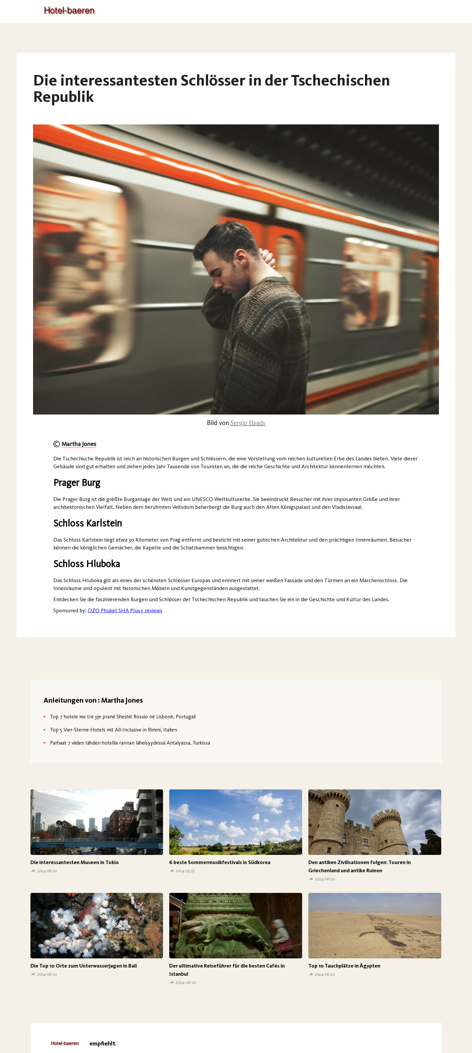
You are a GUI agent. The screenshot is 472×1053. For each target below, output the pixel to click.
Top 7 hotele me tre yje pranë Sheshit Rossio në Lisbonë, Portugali (123, 716)
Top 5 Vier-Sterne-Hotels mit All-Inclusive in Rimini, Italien (113, 730)
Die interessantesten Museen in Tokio (74, 862)
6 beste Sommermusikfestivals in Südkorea (219, 862)
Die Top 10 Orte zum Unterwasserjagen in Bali (83, 966)
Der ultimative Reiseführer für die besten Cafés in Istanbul (227, 970)
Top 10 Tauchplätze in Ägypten (344, 966)
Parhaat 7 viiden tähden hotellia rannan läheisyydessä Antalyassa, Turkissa (130, 743)
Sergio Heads (247, 422)
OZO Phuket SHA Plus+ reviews (125, 610)
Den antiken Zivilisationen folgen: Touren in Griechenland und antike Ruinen (359, 866)
